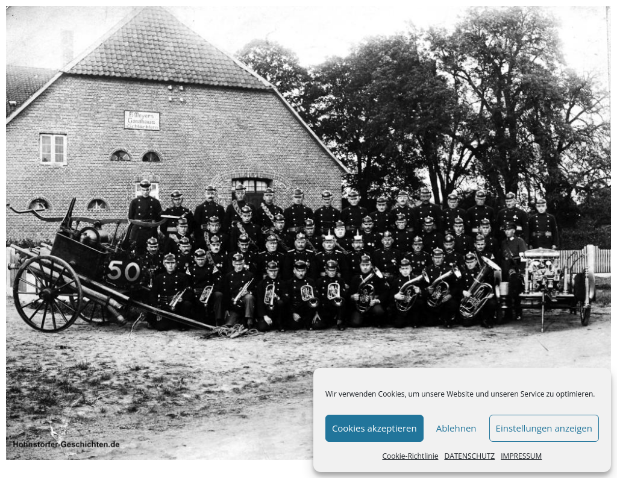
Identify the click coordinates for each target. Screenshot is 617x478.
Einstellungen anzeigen (544, 428)
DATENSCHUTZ (469, 456)
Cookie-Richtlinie (410, 456)
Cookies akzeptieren (374, 428)
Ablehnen (456, 428)
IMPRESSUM (521, 456)
